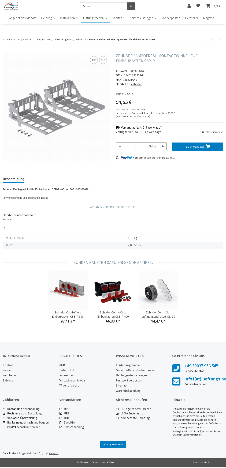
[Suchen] (103, 6)
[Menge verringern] (120, 146)
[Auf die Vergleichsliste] (94, 60)
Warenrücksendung (128, 391)
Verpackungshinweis (72, 380)
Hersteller (191, 18)
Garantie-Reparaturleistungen (135, 370)
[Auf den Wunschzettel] (103, 60)
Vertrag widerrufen (113, 444)
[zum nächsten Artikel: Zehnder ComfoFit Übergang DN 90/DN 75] (219, 39)
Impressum (66, 375)
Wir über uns (11, 375)
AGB (62, 365)
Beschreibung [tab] (13, 179)
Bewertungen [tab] (40, 179)
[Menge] (135, 146)
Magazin (208, 18)
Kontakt (8, 365)
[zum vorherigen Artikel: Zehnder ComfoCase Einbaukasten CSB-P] (212, 39)
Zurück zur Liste (12, 39)
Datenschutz (67, 370)
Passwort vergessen (129, 380)
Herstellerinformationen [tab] (75, 179)
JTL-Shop (208, 462)
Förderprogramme (128, 365)
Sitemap (121, 385)
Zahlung (8, 380)
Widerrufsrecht (69, 385)
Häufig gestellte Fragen (131, 375)
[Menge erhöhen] (162, 146)
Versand (141, 109)
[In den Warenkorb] (5, 51)
